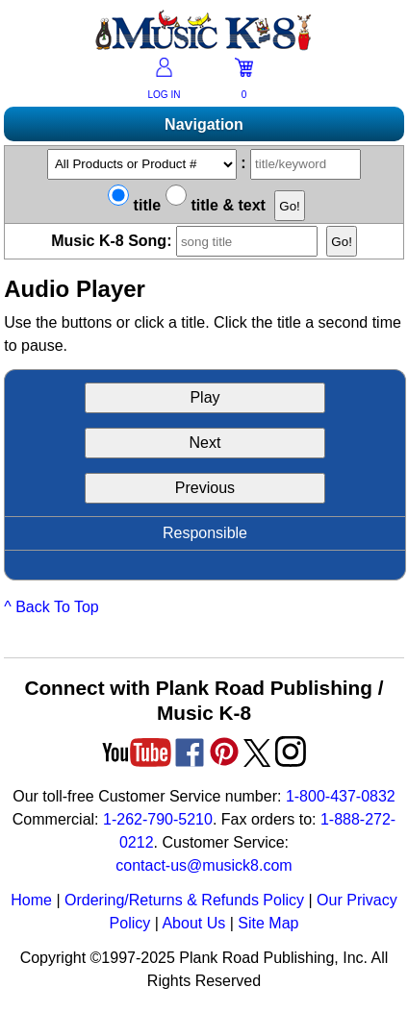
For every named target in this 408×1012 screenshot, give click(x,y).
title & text (216, 205)
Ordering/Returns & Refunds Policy (184, 900)
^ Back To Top (51, 607)
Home (31, 900)
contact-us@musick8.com (203, 865)
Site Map (268, 923)
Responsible (205, 533)
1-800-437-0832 (340, 796)
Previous (205, 488)
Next (205, 442)
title (134, 205)
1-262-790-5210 (158, 819)
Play (204, 397)
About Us (193, 923)
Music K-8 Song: (188, 241)
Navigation (204, 124)
